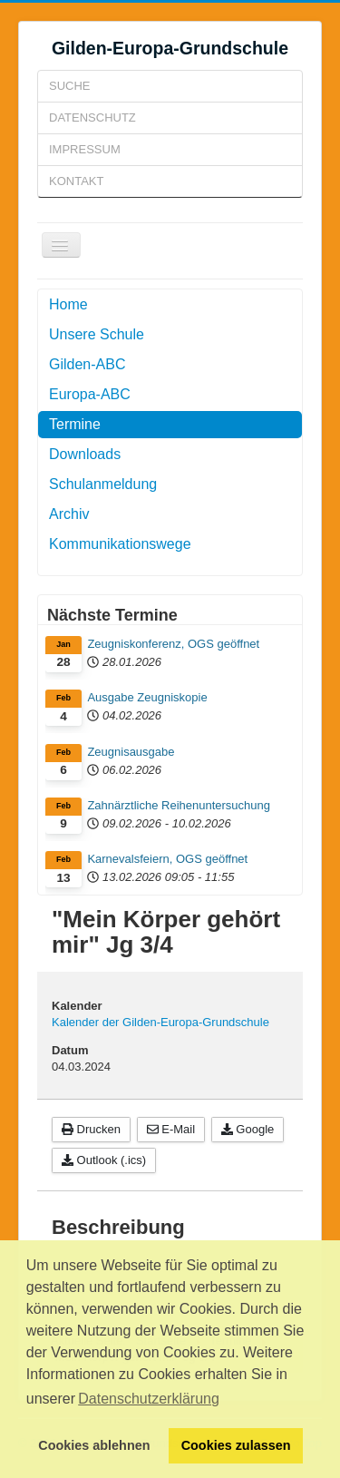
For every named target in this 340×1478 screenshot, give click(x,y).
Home (68, 304)
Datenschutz (92, 117)
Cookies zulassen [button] (236, 1445)
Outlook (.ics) (104, 1160)
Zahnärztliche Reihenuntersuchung (178, 805)
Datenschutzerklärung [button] (148, 1398)
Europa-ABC (90, 394)
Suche (70, 86)
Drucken (91, 1129)
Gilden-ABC (87, 364)
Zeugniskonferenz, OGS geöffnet (173, 644)
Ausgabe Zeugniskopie (147, 697)
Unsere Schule (96, 334)
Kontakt (76, 181)
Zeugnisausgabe (130, 752)
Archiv (69, 514)
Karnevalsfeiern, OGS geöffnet (167, 859)
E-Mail (171, 1129)
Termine (75, 424)
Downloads (85, 454)
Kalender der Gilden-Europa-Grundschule (160, 1022)
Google (248, 1129)
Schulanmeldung (103, 484)
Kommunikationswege (120, 544)
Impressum (85, 149)
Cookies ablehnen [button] (94, 1445)
